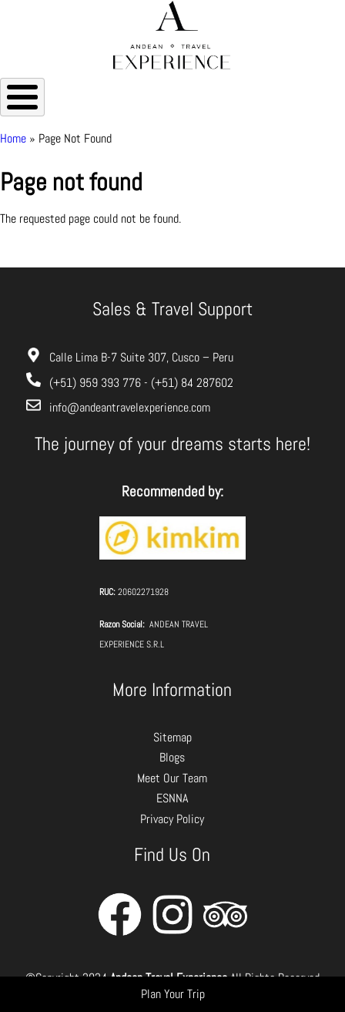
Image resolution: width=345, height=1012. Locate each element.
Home (13, 138)
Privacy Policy (172, 819)
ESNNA (172, 798)
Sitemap (172, 737)
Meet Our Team (172, 778)
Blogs (172, 757)
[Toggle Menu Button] (22, 97)
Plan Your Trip (173, 994)
